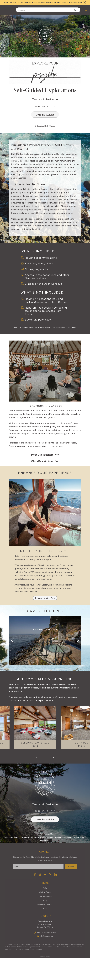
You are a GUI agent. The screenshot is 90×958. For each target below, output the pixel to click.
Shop (45, 900)
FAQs (45, 888)
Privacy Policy (45, 957)
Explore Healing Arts (45, 598)
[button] (86, 10)
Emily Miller (49, 834)
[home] (7, 9)
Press (45, 909)
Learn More (77, 2)
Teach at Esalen (45, 896)
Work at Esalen (45, 892)
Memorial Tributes (45, 904)
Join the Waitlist (45, 114)
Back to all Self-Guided (46, 126)
